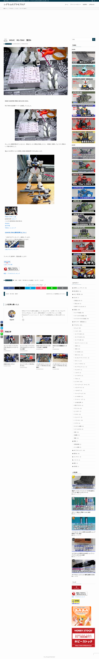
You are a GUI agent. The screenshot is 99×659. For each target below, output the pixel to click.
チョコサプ (78, 369)
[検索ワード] (83, 39)
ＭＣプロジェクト (79, 450)
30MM (77, 345)
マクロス (77, 414)
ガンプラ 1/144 (8, 43)
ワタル (77, 378)
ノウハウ (77, 460)
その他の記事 (79, 402)
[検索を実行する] (93, 39)
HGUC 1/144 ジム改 (10, 216)
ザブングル (78, 408)
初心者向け (77, 291)
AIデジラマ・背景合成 (80, 321)
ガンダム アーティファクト (82, 357)
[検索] (94, 1)
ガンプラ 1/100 (79, 334)
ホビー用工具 (78, 294)
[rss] (92, 1)
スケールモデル (78, 429)
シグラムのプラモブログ (14, 4)
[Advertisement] (49, 21)
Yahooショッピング (10, 227)
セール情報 (77, 447)
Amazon (7, 223)
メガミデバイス (79, 387)
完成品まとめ (78, 300)
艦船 (76, 438)
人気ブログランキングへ (12, 249)
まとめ (76, 297)
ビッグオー (77, 411)
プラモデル (78, 325)
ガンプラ (36, 280)
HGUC (20, 280)
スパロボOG (79, 351)
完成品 (77, 309)
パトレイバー (78, 417)
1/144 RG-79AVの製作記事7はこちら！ (16, 232)
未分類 (76, 466)
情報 (76, 441)
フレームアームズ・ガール (82, 384)
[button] (9, 288)
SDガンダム (79, 354)
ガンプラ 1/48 (79, 340)
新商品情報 (77, 444)
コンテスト (77, 456)
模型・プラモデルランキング (12, 273)
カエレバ (14, 219)
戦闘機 (77, 435)
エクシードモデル (80, 363)
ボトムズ (77, 328)
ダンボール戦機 (79, 426)
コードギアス (79, 375)
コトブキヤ (78, 381)
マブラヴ (77, 423)
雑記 (76, 463)
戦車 (76, 432)
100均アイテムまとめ (80, 306)
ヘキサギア (78, 390)
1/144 (16, 280)
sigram (12, 319)
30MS (77, 349)
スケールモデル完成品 (80, 315)
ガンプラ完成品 (79, 312)
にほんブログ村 (8, 264)
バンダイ (42, 280)
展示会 (76, 453)
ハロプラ (78, 372)
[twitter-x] (23, 320)
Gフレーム (78, 360)
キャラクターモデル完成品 (81, 318)
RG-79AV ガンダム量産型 (28, 280)
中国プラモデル (78, 405)
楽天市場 (7, 225)
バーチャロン (78, 420)
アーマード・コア (80, 399)
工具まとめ (77, 303)
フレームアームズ (80, 393)
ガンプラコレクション (81, 366)
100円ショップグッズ (80, 287)
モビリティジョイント (81, 343)
